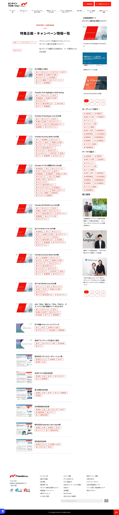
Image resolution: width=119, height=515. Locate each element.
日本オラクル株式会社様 (43, 373)
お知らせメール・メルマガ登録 (72, 485)
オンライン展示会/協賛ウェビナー (66, 11)
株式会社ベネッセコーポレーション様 (48, 356)
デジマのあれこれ (68, 479)
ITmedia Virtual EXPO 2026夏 (92, 93)
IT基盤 (60, 239)
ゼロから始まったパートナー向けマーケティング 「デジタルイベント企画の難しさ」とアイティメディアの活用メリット (94, 281)
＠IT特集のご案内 (41, 69)
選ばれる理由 (44, 479)
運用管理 (45, 139)
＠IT (64, 72)
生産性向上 (40, 168)
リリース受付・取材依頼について (96, 487)
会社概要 (66, 490)
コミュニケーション (58, 168)
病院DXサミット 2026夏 (90, 70)
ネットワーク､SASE (51, 216)
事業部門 (101, 117)
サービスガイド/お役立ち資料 (37, 11)
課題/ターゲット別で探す (51, 11)
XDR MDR (54, 153)
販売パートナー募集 (103, 11)
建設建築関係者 (99, 137)
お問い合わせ (90, 479)
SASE (38, 289)
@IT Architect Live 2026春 (45, 228)
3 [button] (97, 100)
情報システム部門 (52, 74)
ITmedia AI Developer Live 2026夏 (48, 116)
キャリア (39, 346)
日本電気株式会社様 (42, 406)
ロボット (52, 179)
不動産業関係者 (88, 147)
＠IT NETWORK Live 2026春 (45, 283)
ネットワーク (40, 286)
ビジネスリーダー (41, 77)
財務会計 (57, 187)
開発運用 (47, 83)
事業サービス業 (41, 362)
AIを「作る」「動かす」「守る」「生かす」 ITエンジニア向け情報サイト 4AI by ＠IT (51, 305)
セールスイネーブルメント (43, 187)
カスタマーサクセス (42, 182)
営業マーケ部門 (41, 179)
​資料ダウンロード (104, 4)
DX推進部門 (40, 74)
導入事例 (79, 11)
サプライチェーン (55, 145)
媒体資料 (89, 4)
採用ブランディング (42, 359)
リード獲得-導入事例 (42, 415)
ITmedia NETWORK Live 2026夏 (47, 205)
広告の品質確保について (93, 485)
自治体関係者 (101, 134)
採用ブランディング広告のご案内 (47, 340)
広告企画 (53, 77)
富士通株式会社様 (41, 390)
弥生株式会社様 (40, 441)
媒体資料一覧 (44, 485)
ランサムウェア (41, 150)
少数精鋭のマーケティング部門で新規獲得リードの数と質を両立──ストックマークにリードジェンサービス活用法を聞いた (94, 222)
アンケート (51, 412)
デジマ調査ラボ (68, 482)
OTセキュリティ (58, 156)
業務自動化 (40, 98)
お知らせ (66, 487)
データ (39, 83)
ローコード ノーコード (56, 80)
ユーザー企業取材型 (42, 379)
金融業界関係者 (88, 134)
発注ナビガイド (91, 490)
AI (37, 72)
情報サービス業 (41, 376)
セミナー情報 (67, 476)
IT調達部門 (50, 174)
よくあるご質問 (44, 496)
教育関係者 (100, 130)
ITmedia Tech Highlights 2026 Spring (49, 92)
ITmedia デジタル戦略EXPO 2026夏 (48, 165)
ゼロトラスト (53, 150)
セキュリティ (46, 72)
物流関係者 (87, 140)
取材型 (53, 359)
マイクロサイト (60, 376)
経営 (54, 190)
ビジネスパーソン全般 (49, 343)
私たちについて (24, 11)
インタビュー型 (53, 409)
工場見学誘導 (40, 412)
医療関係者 (87, 137)
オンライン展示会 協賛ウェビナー (45, 103)
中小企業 (61, 103)
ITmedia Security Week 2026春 (47, 254)
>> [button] (103, 104)
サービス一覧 (12, 11)
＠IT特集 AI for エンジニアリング (47, 324)
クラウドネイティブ (51, 127)
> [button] (97, 104)
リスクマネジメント (42, 153)
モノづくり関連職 (41, 80)
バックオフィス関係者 (42, 193)
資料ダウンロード (45, 493)
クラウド (56, 72)
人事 (38, 171)
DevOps (39, 124)
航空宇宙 (55, 193)
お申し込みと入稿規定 (70, 496)
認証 (62, 153)
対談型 (39, 395)
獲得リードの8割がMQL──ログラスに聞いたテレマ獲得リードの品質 (95, 252)
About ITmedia (67, 493)
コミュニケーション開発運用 (44, 195)
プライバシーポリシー (93, 482)
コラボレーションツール (43, 237)
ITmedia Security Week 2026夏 (47, 136)
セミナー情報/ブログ (91, 11)
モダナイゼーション (42, 219)
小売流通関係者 (99, 140)
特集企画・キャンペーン (47, 490)
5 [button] (86, 104)
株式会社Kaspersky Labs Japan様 (47, 424)
